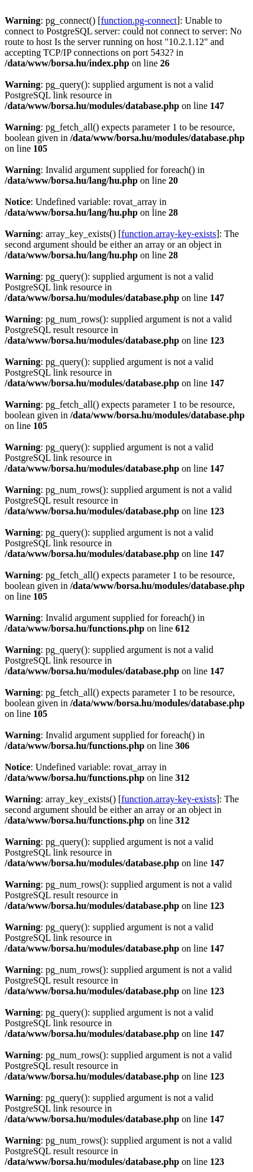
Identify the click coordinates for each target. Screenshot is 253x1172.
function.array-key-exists (168, 234)
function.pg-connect (139, 20)
